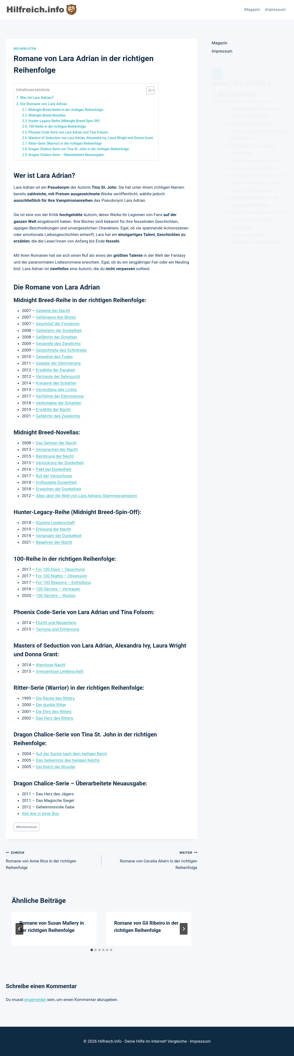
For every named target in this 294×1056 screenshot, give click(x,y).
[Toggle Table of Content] (148, 90)
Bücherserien (26, 827)
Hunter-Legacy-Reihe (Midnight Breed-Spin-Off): (64, 121)
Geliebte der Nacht (53, 310)
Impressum (275, 9)
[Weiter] (184, 929)
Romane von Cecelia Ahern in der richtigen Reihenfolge (151, 859)
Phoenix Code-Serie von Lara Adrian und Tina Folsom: (68, 132)
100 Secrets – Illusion (56, 595)
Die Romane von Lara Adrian (43, 104)
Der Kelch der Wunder (55, 766)
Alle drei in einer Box (40, 813)
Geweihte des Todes (54, 356)
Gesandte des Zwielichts (58, 343)
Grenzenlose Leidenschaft (59, 671)
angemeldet (35, 999)
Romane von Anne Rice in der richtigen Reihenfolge (51, 859)
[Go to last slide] (19, 929)
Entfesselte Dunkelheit (56, 482)
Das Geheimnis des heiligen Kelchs (68, 760)
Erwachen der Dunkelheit (58, 488)
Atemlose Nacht (50, 664)
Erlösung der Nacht (53, 529)
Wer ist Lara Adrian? (37, 97)
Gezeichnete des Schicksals (61, 350)
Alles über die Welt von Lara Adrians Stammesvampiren (86, 495)
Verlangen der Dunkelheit (59, 535)
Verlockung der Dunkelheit (60, 462)
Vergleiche (177, 1041)
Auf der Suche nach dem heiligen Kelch (71, 753)
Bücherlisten (25, 48)
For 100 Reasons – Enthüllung (63, 582)
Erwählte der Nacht (53, 409)
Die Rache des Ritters (55, 698)
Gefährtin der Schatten (56, 337)
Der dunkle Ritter (51, 704)
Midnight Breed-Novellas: (47, 115)
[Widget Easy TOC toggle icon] (282, 73)
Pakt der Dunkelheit (53, 469)
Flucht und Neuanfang (56, 622)
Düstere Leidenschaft (55, 522)
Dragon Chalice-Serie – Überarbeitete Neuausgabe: (66, 155)
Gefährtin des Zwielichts (58, 416)
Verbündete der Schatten (58, 402)
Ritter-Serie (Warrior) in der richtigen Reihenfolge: (65, 143)
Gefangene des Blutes (56, 317)
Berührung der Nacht (55, 456)
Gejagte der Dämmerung (58, 363)
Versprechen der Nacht (57, 449)
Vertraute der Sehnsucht (58, 376)
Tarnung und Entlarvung (57, 629)
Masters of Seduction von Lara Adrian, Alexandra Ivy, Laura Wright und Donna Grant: (91, 138)
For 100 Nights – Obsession (61, 575)
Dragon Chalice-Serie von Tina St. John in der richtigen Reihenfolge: (79, 149)
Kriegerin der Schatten (56, 383)
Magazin (252, 9)
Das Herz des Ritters (54, 718)
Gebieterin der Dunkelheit (59, 330)
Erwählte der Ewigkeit (55, 370)
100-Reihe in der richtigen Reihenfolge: (57, 126)
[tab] (91, 950)
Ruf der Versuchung (54, 475)
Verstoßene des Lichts (56, 389)
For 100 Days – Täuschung (60, 569)
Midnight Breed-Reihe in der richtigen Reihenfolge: (66, 110)
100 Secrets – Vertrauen (58, 589)
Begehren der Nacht (54, 542)
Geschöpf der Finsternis (58, 323)
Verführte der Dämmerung (60, 396)
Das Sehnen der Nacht (56, 442)
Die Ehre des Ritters (54, 711)
